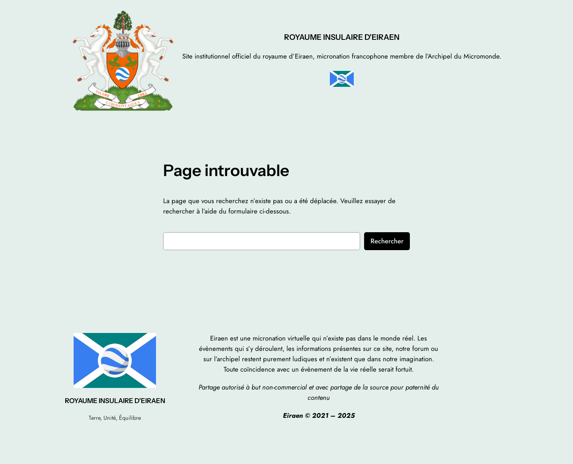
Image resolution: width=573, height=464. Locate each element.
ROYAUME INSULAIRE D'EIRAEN (342, 37)
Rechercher (386, 241)
